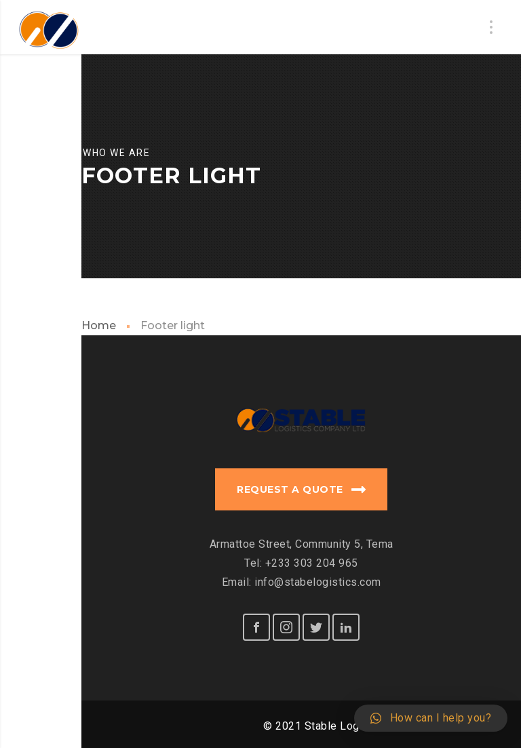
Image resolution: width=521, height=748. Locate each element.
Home (98, 325)
